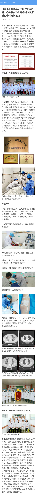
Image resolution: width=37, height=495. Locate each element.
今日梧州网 (4, 2)
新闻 (13, 2)
